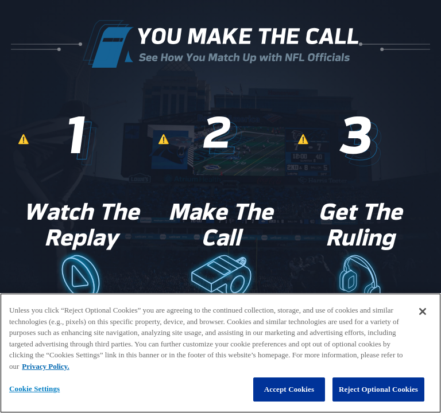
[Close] (422, 311)
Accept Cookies (289, 389)
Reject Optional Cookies (378, 389)
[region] (220, 353)
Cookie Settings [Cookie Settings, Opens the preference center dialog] (34, 388)
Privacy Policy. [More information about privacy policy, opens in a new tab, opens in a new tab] (45, 366)
